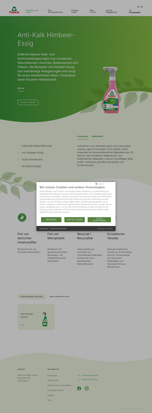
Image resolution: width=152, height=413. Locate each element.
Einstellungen (75, 219)
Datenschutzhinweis (58, 228)
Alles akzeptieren (99, 219)
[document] (76, 201)
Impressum (44, 228)
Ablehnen (51, 219)
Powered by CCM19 (104, 229)
